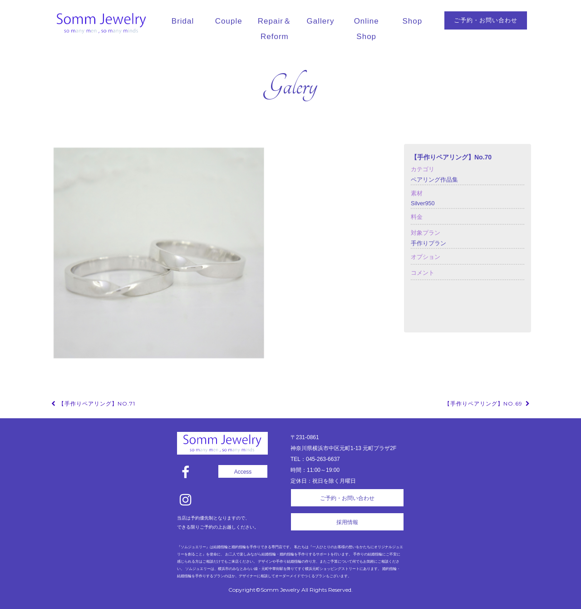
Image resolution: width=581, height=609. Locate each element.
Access (243, 472)
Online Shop (366, 29)
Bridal (183, 21)
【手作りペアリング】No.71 (92, 403)
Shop (413, 21)
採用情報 (347, 522)
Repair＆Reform (274, 29)
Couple (228, 21)
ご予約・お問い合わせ (485, 20)
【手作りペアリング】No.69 (487, 403)
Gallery (321, 21)
